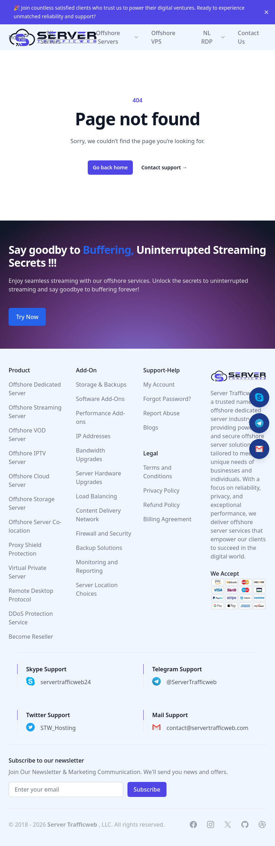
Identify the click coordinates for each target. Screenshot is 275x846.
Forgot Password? (167, 399)
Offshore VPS (163, 37)
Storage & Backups (101, 384)
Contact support (164, 167)
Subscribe (147, 789)
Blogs (150, 427)
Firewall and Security (103, 533)
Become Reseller (31, 636)
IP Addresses (93, 436)
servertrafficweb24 (65, 682)
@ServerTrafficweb (192, 682)
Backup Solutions (99, 548)
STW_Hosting (58, 728)
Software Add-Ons (100, 399)
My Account (159, 384)
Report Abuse (161, 413)
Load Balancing (96, 496)
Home (17, 37)
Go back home (110, 167)
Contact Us (248, 37)
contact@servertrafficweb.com (208, 728)
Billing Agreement (167, 519)
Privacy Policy (161, 490)
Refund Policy (161, 505)
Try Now (27, 317)
